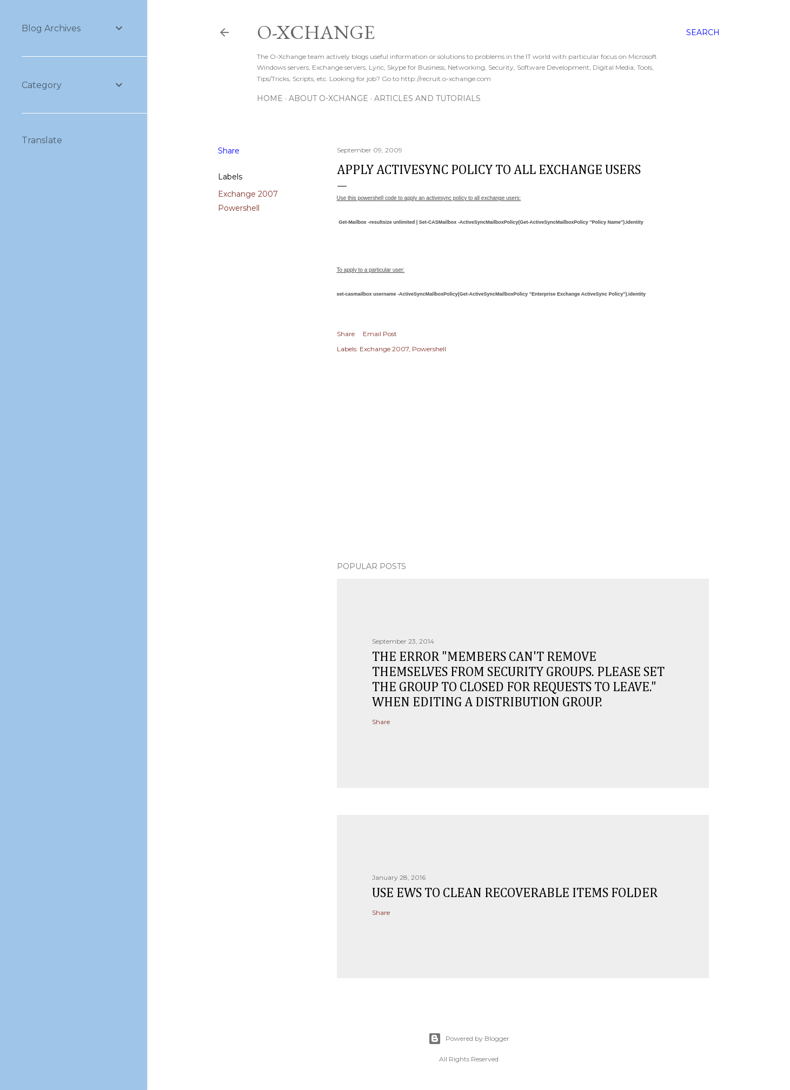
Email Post (380, 334)
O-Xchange (316, 32)
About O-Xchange (328, 98)
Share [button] (229, 151)
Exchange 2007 (248, 194)
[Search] (703, 32)
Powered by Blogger (468, 1038)
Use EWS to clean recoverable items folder (515, 893)
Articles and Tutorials (427, 98)
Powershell (239, 208)
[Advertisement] (523, 458)
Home (270, 98)
